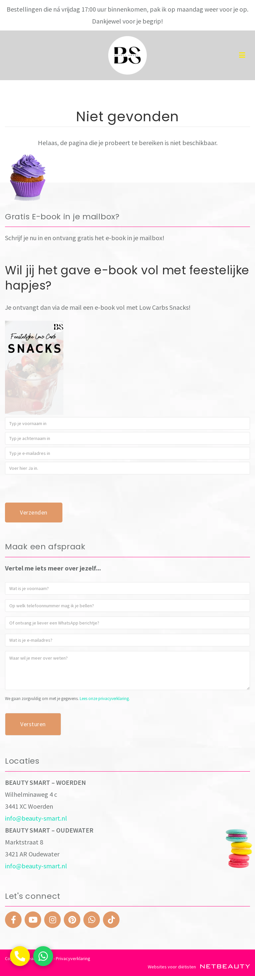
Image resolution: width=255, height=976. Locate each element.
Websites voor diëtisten (199, 967)
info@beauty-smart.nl (36, 818)
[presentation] (55, 490)
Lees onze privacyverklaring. (105, 698)
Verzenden (33, 512)
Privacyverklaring (73, 958)
